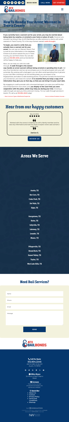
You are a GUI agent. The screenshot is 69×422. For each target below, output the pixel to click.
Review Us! (34, 139)
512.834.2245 (34, 361)
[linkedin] (15, 2)
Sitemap (32, 402)
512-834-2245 (14, 58)
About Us (32, 393)
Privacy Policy (34, 397)
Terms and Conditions (33, 399)
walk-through (49, 41)
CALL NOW (45, 3)
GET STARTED (59, 3)
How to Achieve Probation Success (55, 96)
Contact (32, 395)
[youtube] (22, 2)
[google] (12, 2)
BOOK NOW (32, 3)
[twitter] (8, 2)
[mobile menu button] (62, 9)
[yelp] (19, 2)
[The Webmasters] (34, 408)
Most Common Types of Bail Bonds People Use (16, 96)
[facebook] (4, 2)
